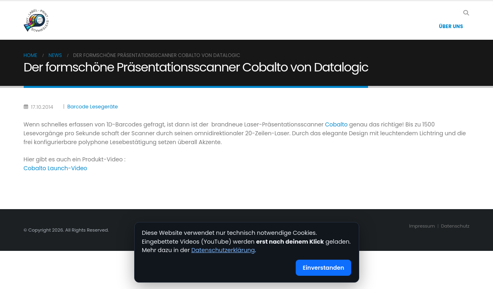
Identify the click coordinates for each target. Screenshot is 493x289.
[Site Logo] (36, 20)
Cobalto (336, 124)
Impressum (422, 226)
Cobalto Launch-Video (56, 168)
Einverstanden (323, 268)
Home (30, 55)
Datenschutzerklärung (223, 250)
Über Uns (451, 26)
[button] (466, 13)
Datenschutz (455, 226)
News (55, 55)
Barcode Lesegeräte (92, 106)
